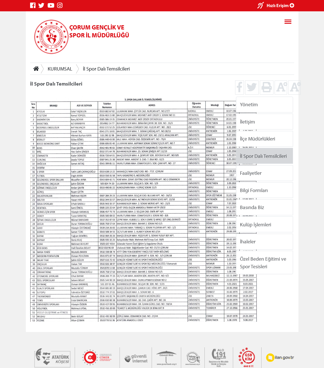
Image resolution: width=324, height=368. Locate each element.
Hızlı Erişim (280, 5)
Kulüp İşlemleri (255, 224)
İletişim (247, 121)
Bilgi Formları (254, 190)
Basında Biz (252, 207)
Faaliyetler (251, 173)
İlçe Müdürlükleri (257, 138)
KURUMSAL (60, 68)
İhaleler (248, 241)
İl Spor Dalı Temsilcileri (106, 68)
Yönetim (249, 104)
